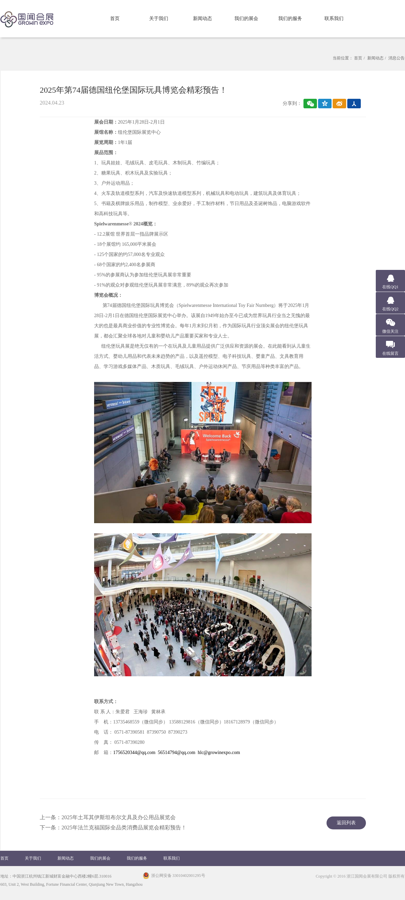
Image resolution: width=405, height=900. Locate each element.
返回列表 (346, 822)
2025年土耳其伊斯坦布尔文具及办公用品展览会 (118, 817)
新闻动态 (202, 18)
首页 (115, 18)
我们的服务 (290, 18)
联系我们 (334, 18)
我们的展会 (246, 18)
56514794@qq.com (177, 752)
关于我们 (158, 18)
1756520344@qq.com (134, 752)
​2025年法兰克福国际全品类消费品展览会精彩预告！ (124, 827)
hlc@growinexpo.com (219, 752)
